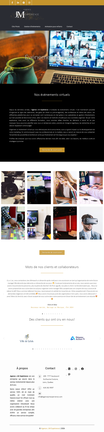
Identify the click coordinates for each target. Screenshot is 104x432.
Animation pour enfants (53, 26)
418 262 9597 (48, 388)
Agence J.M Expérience (50, 428)
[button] (3, 294)
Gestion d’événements (32, 26)
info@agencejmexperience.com (50, 397)
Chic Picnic (16, 26)
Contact (70, 26)
